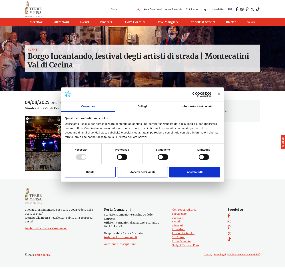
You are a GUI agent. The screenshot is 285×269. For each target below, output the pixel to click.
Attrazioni (178, 231)
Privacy (208, 257)
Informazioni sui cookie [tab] (197, 106)
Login (204, 9)
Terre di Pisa (43, 257)
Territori (178, 220)
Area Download (152, 9)
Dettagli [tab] (142, 106)
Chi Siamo (192, 9)
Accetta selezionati (142, 172)
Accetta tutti (195, 172)
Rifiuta (90, 172)
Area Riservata (173, 9)
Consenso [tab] (88, 106)
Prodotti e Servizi (183, 235)
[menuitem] (230, 10)
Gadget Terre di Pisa (185, 247)
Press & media (181, 243)
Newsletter (218, 9)
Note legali (220, 257)
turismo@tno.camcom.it (120, 239)
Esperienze (179, 216)
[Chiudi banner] (219, 94)
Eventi (33, 51)
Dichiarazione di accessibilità (244, 257)
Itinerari (177, 227)
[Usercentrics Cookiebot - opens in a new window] (195, 94)
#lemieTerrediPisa (184, 212)
